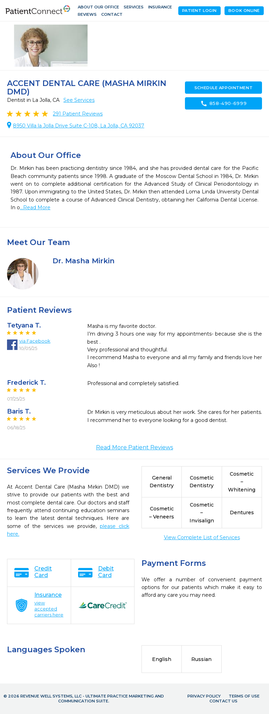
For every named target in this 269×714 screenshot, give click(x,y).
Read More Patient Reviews (134, 447)
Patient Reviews (78, 114)
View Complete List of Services (202, 537)
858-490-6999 (223, 103)
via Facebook (34, 341)
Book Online (244, 10)
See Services (79, 100)
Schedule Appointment (223, 87)
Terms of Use (244, 696)
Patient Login (199, 10)
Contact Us (223, 701)
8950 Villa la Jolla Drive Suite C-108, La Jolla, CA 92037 (78, 126)
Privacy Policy (204, 696)
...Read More (35, 207)
